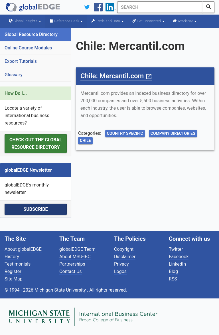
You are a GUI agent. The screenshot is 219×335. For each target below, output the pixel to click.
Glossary (14, 74)
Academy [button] (184, 21)
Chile (85, 140)
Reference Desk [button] (66, 21)
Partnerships (72, 264)
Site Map (14, 279)
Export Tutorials (21, 61)
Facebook (178, 256)
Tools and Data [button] (107, 21)
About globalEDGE (23, 249)
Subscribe (35, 209)
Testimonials (18, 264)
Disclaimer (124, 256)
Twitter (176, 249)
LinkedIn (177, 264)
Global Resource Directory (31, 34)
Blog (173, 271)
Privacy (121, 264)
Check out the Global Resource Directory (35, 143)
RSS (173, 279)
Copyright (123, 249)
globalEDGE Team (77, 249)
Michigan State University (61, 290)
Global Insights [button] (25, 21)
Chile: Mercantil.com (116, 76)
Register (13, 271)
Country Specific (125, 133)
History (12, 256)
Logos (120, 271)
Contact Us (70, 271)
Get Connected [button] (148, 21)
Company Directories (173, 133)
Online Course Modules (28, 48)
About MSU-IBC (75, 256)
